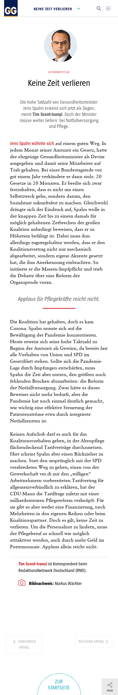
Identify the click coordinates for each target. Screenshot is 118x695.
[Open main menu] (108, 8)
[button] (98, 8)
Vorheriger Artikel (24, 644)
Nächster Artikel (94, 642)
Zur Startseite (59, 685)
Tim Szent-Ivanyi (32, 563)
